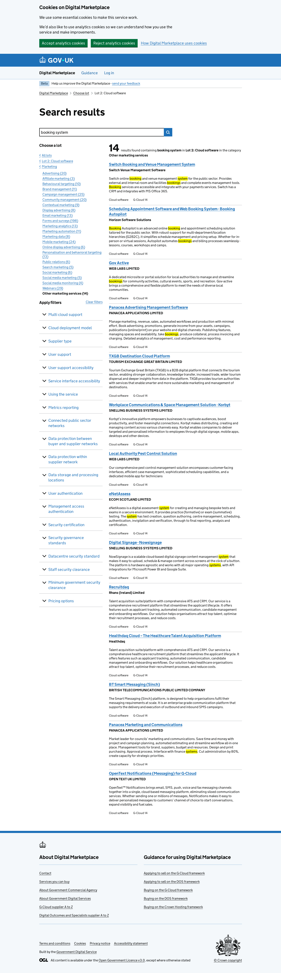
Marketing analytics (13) (60, 226)
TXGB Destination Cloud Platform (139, 356)
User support (59, 354)
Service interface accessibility (74, 381)
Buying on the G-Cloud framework (168, 890)
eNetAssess (119, 493)
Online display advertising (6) (63, 247)
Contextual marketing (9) (60, 205)
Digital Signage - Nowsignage (135, 542)
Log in (109, 72)
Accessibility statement (131, 943)
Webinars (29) (52, 288)
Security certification (66, 524)
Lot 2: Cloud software (57, 161)
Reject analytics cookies (114, 43)
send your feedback (126, 83)
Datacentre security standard (74, 556)
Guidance (89, 72)
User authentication (65, 493)
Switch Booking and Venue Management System (152, 164)
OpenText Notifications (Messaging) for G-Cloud (152, 773)
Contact (45, 873)
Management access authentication (66, 509)
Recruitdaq (119, 587)
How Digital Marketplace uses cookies (174, 43)
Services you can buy (54, 882)
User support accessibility (71, 367)
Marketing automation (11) (61, 231)
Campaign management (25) (63, 194)
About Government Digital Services (65, 898)
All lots (47, 155)
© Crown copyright (228, 960)
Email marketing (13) (57, 215)
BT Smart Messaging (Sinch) (134, 684)
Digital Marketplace (57, 72)
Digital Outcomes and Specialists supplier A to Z (74, 915)
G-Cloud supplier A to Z (56, 907)
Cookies (80, 943)
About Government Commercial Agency (68, 890)
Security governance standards (66, 540)
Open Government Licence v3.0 (122, 960)
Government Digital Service (76, 952)
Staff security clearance (69, 569)
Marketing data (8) (56, 236)
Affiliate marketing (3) (58, 179)
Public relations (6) (56, 262)
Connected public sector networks (69, 423)
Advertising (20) (54, 173)
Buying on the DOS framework (166, 898)
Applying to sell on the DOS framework (172, 882)
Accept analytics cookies (63, 43)
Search (168, 132)
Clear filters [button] (94, 302)
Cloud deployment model (70, 327)
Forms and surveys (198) (60, 221)
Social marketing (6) (57, 272)
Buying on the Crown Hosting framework (173, 907)
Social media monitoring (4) (62, 283)
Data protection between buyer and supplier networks (73, 441)
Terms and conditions (54, 943)
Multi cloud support (65, 314)
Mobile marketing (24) (59, 242)
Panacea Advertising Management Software (148, 307)
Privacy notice (100, 943)
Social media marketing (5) (62, 278)
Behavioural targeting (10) (61, 184)
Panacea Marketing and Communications (145, 724)
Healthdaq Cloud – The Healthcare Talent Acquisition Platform (165, 635)
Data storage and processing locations (73, 477)
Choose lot (81, 93)
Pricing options (61, 600)
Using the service (63, 394)
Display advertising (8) (58, 210)
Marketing (49, 166)
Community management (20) (64, 200)
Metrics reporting (63, 407)
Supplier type (60, 341)
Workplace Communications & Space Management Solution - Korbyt (169, 404)
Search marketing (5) (57, 267)
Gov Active (119, 262)
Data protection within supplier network (67, 459)
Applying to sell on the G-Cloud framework (174, 873)
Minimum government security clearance (74, 585)
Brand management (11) (59, 189)
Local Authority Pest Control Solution (143, 453)
